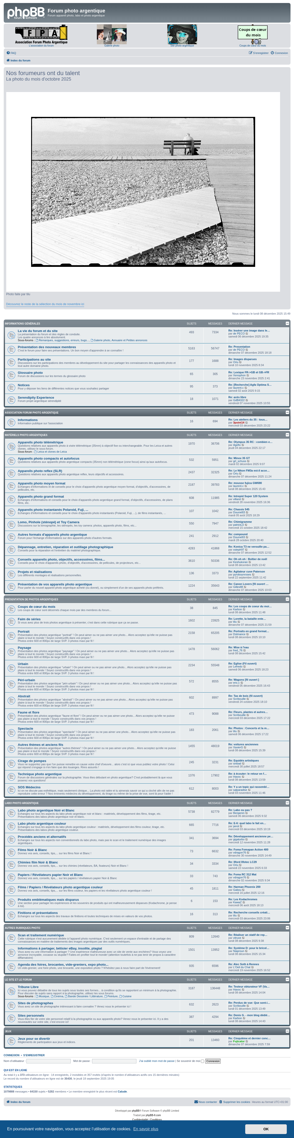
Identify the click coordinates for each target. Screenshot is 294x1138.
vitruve (237, 937)
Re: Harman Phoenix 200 (245, 886)
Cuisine (125, 996)
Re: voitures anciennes (243, 744)
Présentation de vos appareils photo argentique (55, 584)
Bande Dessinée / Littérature (84, 996)
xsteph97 (238, 549)
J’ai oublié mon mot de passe (157, 1060)
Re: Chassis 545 (239, 509)
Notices (24, 385)
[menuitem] (11, 53)
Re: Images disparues (243, 359)
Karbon (237, 609)
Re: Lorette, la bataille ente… (247, 618)
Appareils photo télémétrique (40, 442)
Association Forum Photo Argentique (32, 412)
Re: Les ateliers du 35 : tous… (248, 419)
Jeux (8, 1031)
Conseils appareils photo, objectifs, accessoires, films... (61, 559)
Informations (28, 420)
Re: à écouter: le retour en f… (248, 773)
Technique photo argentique (40, 774)
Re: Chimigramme (240, 521)
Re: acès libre (237, 397)
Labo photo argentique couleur (42, 823)
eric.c (236, 682)
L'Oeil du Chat (241, 967)
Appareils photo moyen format (41, 483)
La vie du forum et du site (38, 331)
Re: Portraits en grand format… (249, 631)
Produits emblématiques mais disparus (48, 899)
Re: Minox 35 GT (239, 458)
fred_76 (237, 650)
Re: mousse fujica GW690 (245, 482)
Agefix (237, 444)
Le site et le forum (18, 979)
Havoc (237, 776)
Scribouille (239, 698)
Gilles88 (238, 586)
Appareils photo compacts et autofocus (49, 458)
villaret (237, 499)
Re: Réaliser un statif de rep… (248, 934)
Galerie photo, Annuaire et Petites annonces (119, 340)
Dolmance (239, 634)
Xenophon (239, 375)
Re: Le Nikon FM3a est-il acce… (249, 470)
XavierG (238, 747)
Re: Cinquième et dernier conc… (250, 1038)
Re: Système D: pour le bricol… (249, 948)
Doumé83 (239, 512)
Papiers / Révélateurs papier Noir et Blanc (50, 875)
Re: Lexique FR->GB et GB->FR (249, 372)
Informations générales (22, 323)
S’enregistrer (34, 1055)
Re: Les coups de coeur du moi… (250, 606)
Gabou (237, 889)
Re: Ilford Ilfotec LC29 (243, 861)
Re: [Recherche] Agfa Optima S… (250, 384)
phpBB (135, 1110)
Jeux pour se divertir (34, 1039)
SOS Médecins (29, 787)
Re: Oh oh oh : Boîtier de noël (248, 559)
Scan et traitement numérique (41, 935)
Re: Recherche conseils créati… (249, 912)
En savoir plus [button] (145, 1129)
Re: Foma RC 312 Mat (242, 874)
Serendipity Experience (36, 397)
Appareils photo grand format (41, 496)
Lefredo (237, 666)
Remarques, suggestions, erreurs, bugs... (62, 340)
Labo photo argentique (22, 803)
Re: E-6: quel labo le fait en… (247, 823)
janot (236, 826)
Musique (42, 996)
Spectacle (25, 728)
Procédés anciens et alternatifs (42, 837)
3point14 (238, 422)
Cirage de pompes (32, 761)
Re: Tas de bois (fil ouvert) (246, 695)
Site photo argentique (182, 45)
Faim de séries (29, 619)
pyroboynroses (242, 574)
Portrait (24, 631)
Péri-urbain (26, 680)
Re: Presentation (239, 346)
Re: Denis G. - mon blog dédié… (249, 1015)
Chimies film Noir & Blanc (38, 862)
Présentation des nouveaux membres (47, 347)
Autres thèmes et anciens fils (40, 745)
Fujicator (238, 1041)
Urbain (23, 664)
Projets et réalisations (35, 572)
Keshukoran (240, 562)
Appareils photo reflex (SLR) (40, 471)
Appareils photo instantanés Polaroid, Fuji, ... (53, 510)
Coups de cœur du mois (252, 45)
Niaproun (238, 950)
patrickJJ (238, 524)
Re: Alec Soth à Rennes (244, 964)
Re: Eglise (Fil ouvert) (243, 663)
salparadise (240, 789)
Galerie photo (111, 45)
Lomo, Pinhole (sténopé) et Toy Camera (48, 522)
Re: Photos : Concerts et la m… (249, 728)
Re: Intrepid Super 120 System (248, 496)
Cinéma (57, 996)
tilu (234, 621)
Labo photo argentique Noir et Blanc (46, 810)
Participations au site (34, 359)
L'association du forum (41, 45)
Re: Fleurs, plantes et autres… (248, 712)
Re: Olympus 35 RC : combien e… (251, 441)
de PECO (238, 333)
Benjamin (238, 812)
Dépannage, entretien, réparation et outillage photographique (65, 547)
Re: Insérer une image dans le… (249, 330)
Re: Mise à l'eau (239, 647)
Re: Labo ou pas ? (240, 809)
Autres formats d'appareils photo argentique (52, 534)
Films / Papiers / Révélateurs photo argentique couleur (60, 887)
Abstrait (24, 696)
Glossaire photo (30, 373)
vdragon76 (239, 852)
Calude (122, 1091)
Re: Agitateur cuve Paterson (247, 571)
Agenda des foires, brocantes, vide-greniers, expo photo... (63, 964)
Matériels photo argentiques (26, 435)
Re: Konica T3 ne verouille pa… (249, 546)
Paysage (24, 648)
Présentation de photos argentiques (31, 599)
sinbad (237, 763)
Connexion (12, 1055)
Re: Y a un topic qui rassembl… (249, 786)
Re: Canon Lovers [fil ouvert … (249, 583)
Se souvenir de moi (190, 1060)
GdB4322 (238, 400)
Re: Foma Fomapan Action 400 (248, 849)
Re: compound (238, 534)
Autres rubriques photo (22, 928)
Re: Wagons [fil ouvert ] (244, 679)
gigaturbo (238, 839)
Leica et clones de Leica (50, 451)
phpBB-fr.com (153, 1115)
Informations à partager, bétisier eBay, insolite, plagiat (60, 948)
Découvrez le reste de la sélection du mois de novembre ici (45, 304)
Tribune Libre (28, 987)
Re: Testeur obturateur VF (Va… (249, 986)
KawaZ (237, 902)
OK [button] (266, 1129)
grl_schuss (239, 461)
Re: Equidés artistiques (244, 760)
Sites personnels (31, 1015)
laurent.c (238, 387)
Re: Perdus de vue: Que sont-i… (249, 1002)
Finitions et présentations (38, 913)
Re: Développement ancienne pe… (251, 836)
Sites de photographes (35, 1003)
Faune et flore (28, 712)
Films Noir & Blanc (32, 850)
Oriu (235, 362)
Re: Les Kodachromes (243, 899)
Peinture (111, 996)
